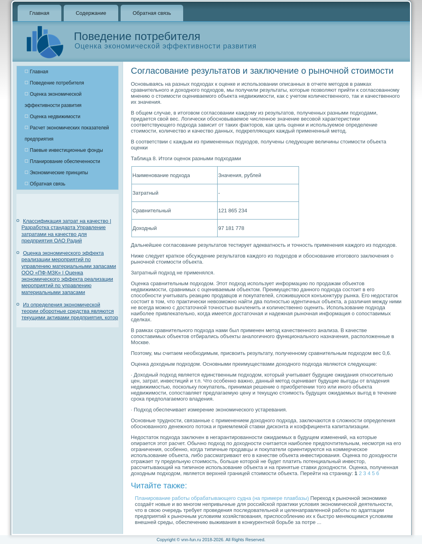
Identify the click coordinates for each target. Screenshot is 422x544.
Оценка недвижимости (55, 116)
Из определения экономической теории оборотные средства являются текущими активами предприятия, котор (70, 311)
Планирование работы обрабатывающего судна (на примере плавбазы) (222, 498)
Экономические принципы (59, 172)
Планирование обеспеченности (65, 161)
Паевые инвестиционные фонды (66, 150)
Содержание (91, 13)
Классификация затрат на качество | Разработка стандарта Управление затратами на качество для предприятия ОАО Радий (66, 231)
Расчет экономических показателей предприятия (67, 133)
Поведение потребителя (57, 83)
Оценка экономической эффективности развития (53, 99)
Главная (39, 13)
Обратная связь (152, 13)
